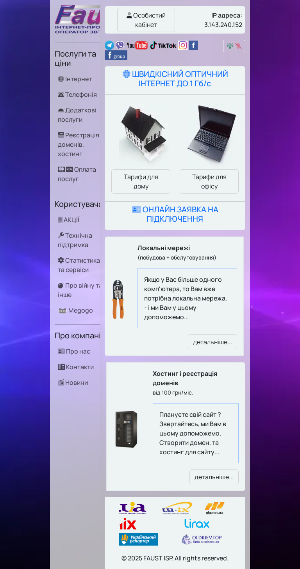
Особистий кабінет (146, 20)
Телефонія (77, 94)
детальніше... (212, 342)
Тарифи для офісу (209, 181)
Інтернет (75, 79)
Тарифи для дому (141, 181)
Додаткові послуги (77, 114)
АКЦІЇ (68, 219)
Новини (73, 382)
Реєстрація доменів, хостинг (78, 144)
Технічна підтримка (75, 240)
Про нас (74, 351)
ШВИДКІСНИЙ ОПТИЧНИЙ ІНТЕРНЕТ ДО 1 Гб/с (175, 79)
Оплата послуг (77, 174)
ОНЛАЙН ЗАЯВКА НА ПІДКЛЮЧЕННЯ (175, 214)
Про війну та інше (80, 290)
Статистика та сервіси (79, 265)
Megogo (75, 310)
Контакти (76, 367)
